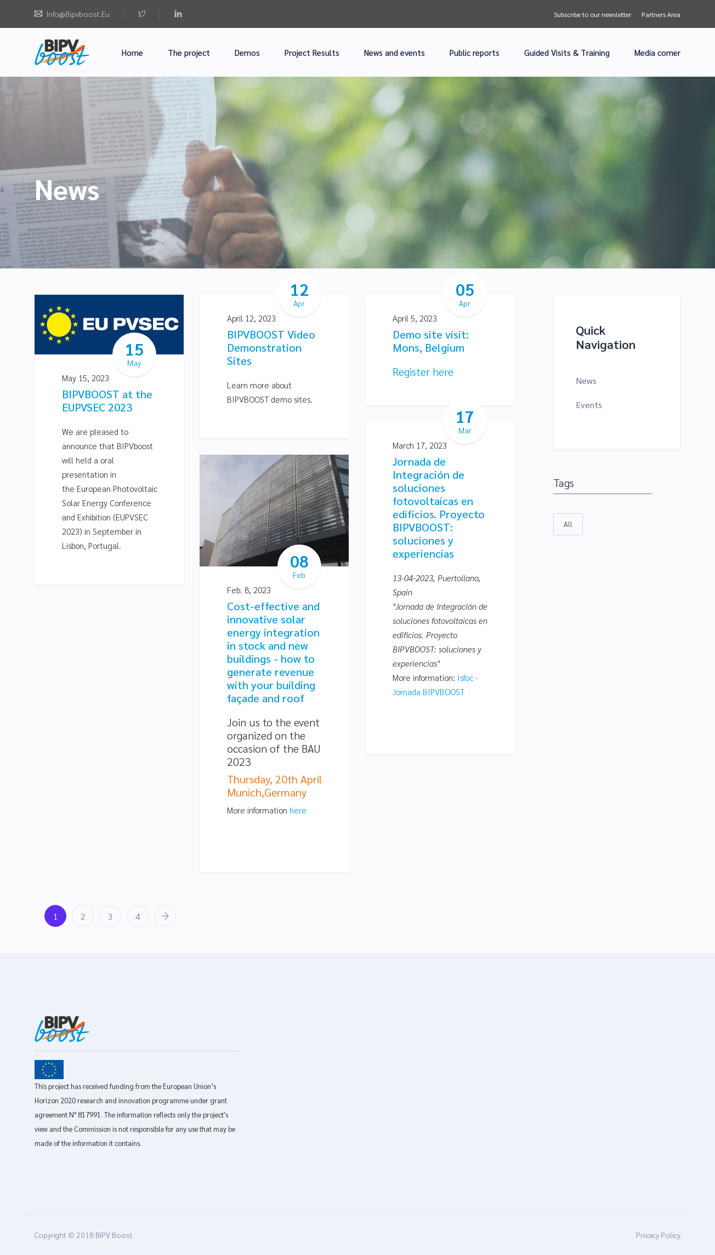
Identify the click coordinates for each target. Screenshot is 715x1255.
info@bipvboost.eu (78, 14)
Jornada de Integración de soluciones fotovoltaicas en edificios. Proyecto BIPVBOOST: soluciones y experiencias (439, 507)
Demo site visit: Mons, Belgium (431, 340)
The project (189, 52)
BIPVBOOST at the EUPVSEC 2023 (107, 400)
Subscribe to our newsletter (592, 14)
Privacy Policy (658, 1235)
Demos (247, 52)
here (298, 810)
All (568, 524)
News (586, 380)
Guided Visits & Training (567, 52)
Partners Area (661, 14)
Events (589, 404)
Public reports (475, 52)
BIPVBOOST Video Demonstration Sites (271, 347)
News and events (394, 52)
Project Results (312, 52)
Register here (423, 371)
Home (132, 52)
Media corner (657, 52)
